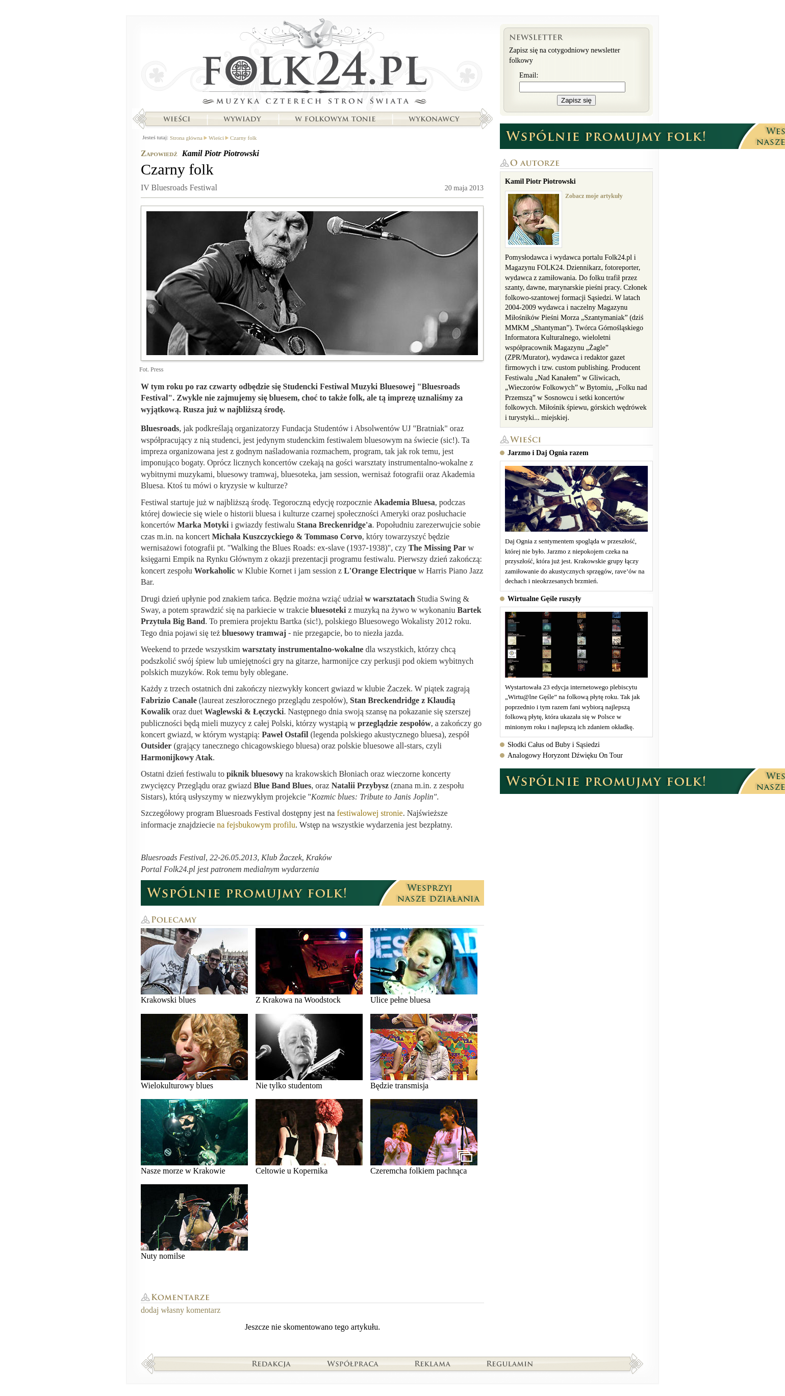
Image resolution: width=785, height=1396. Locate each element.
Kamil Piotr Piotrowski (220, 153)
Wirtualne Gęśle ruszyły (544, 599)
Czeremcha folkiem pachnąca (423, 1137)
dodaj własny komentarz (180, 1310)
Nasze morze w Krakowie (194, 1137)
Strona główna (312, 63)
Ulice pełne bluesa (423, 966)
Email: (528, 75)
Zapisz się (576, 100)
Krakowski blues (194, 966)
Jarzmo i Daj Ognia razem (548, 453)
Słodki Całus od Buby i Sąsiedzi (554, 745)
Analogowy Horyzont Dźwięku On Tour (565, 755)
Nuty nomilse (194, 1222)
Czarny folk (243, 138)
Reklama (433, 1363)
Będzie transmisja (423, 1052)
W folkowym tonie (335, 119)
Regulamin (510, 1363)
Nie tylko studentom (309, 1052)
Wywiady (242, 119)
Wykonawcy (435, 119)
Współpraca (353, 1363)
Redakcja (271, 1363)
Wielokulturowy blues (194, 1052)
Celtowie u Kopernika (309, 1137)
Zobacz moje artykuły (594, 196)
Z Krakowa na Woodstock (309, 966)
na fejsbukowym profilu (256, 824)
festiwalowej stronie (369, 813)
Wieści (176, 119)
